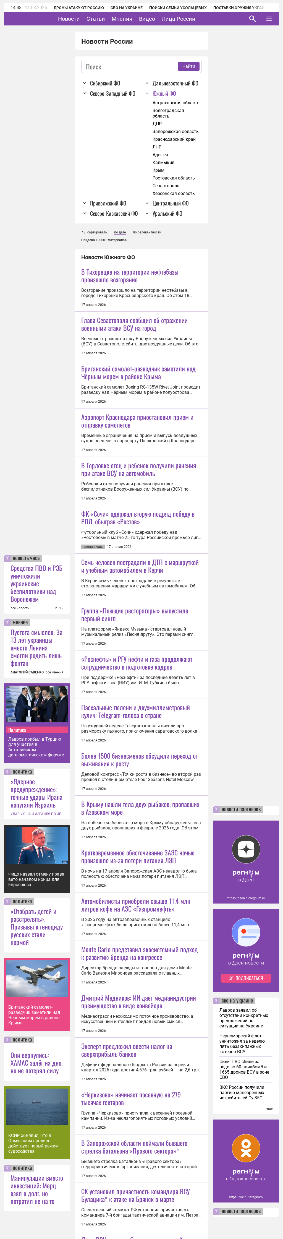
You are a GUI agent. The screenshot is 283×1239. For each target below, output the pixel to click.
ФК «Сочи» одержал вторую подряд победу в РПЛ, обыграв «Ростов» (138, 566)
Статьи (113, 18)
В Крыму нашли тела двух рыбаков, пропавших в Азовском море (140, 954)
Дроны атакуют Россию (79, 8)
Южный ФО (164, 93)
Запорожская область (176, 131)
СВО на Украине (127, 8)
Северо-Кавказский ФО (114, 213)
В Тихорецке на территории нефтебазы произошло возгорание (130, 275)
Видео (164, 18)
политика (22, 772)
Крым (158, 170)
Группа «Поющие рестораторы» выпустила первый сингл (134, 711)
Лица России (196, 18)
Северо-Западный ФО (112, 93)
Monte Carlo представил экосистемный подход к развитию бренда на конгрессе (139, 1148)
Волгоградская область (168, 113)
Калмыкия (163, 162)
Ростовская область (174, 178)
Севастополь (166, 185)
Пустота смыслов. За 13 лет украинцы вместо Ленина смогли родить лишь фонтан (36, 647)
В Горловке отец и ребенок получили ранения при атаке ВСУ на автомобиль (138, 518)
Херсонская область (174, 193)
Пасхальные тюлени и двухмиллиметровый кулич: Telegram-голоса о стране (135, 857)
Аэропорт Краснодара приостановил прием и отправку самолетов (137, 469)
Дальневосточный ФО (175, 83)
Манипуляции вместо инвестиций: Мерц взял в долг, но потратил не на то (37, 1189)
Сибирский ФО (105, 83)
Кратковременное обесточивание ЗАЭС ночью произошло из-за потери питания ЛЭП (138, 1051)
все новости (20, 608)
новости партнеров (241, 809)
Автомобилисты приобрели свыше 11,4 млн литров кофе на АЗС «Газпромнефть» (135, 1099)
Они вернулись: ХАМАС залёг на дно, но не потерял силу (36, 1062)
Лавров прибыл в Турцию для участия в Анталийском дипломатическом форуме (36, 747)
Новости (86, 18)
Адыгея (160, 154)
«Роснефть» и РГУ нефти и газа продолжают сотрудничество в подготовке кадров (136, 760)
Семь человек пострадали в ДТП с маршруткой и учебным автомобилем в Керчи (140, 663)
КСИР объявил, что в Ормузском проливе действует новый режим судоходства (33, 1143)
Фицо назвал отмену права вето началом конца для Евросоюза (36, 879)
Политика (17, 730)
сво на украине (237, 1001)
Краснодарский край (174, 139)
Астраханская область (176, 102)
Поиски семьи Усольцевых (178, 8)
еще (269, 1108)
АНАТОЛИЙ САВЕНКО (27, 672)
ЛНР (157, 147)
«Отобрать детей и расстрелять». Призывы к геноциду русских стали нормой (37, 926)
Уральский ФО (167, 213)
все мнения (55, 672)
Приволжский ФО (108, 203)
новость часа (26, 558)
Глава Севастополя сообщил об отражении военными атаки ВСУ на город (134, 324)
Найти (188, 66)
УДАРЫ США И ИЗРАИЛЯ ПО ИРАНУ (37, 814)
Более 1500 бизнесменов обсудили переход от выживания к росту (139, 905)
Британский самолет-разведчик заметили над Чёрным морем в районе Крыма (34, 1014)
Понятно (257, 1220)
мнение (20, 622)
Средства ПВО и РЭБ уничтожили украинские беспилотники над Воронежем (36, 583)
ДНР (157, 123)
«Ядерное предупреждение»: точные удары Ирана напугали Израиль (36, 792)
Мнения (139, 18)
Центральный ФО (171, 203)
